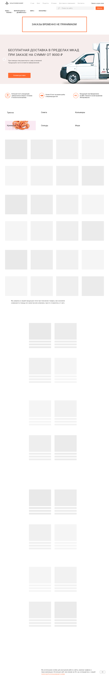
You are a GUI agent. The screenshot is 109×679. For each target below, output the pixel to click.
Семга (46, 125)
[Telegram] (6, 664)
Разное (8, 12)
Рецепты (46, 3)
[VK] (9, 664)
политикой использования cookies (53, 674)
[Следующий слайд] (104, 59)
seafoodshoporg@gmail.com (90, 664)
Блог (38, 3)
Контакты (81, 3)
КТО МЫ (33, 653)
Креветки (13, 150)
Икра (32, 10)
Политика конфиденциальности (14, 670)
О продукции (34, 656)
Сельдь (46, 150)
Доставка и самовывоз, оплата (40, 660)
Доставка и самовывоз (67, 3)
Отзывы (54, 3)
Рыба (7, 10)
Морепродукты (19, 10)
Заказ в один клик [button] (97, 3)
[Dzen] (12, 664)
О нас (32, 3)
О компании (34, 658)
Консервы (42, 10)
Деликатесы (21, 12)
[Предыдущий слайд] (4, 59)
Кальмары (82, 125)
